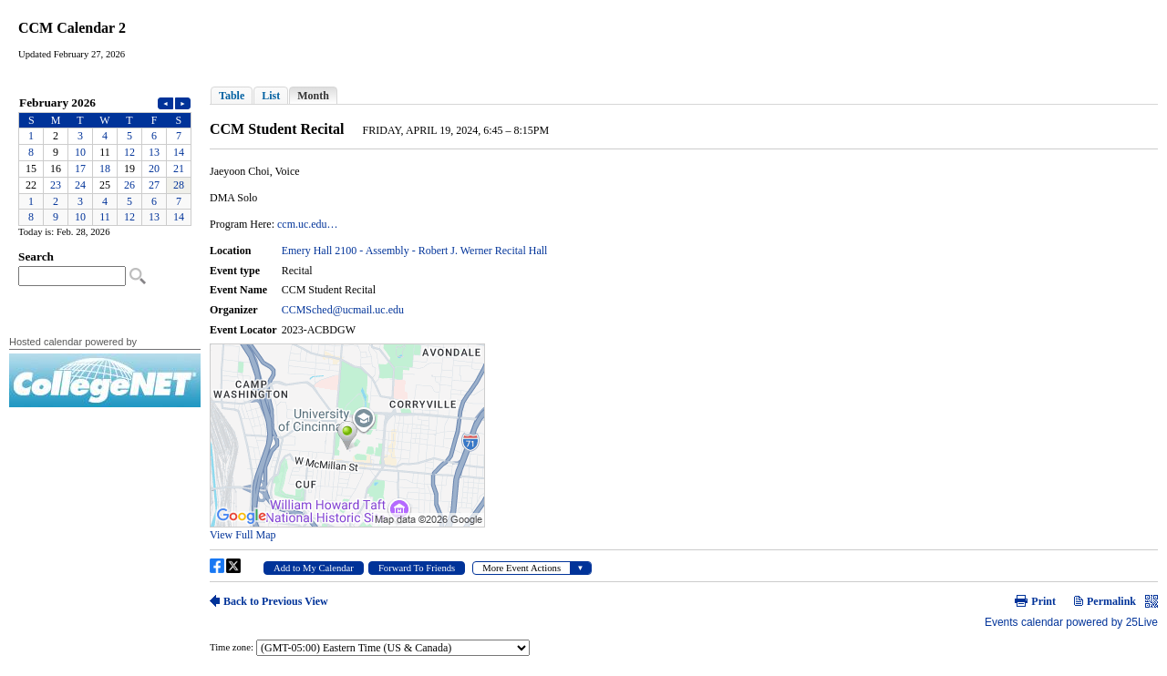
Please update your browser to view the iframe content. (104, 160)
